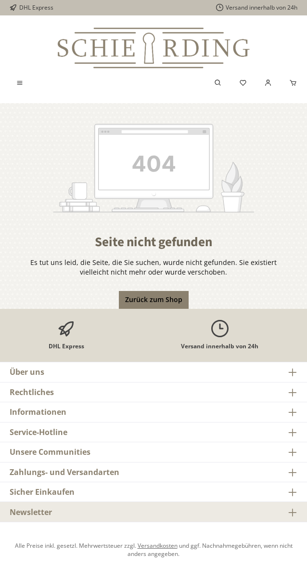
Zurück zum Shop (153, 299)
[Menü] (20, 83)
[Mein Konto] (268, 83)
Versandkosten (158, 545)
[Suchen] (218, 83)
